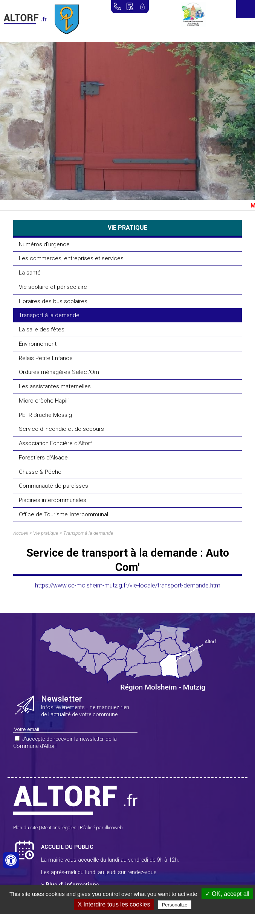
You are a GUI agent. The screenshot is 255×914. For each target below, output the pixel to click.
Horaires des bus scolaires (53, 301)
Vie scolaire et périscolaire (53, 287)
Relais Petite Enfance (46, 358)
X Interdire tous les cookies (114, 904)
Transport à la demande (49, 315)
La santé (30, 272)
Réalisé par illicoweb (101, 827)
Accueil (20, 533)
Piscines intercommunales (52, 500)
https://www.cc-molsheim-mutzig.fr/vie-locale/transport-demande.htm (127, 585)
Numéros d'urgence (44, 244)
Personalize (175, 905)
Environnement (37, 343)
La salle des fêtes (41, 329)
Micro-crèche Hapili (44, 400)
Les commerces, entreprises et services (71, 258)
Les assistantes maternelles (55, 386)
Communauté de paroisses (53, 485)
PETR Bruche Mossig (45, 415)
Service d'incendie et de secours (61, 429)
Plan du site (25, 827)
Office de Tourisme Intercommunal (63, 514)
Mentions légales (58, 827)
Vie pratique (45, 533)
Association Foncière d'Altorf (55, 443)
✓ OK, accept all (227, 894)
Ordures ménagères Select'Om (59, 372)
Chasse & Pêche (40, 471)
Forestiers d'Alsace (43, 457)
